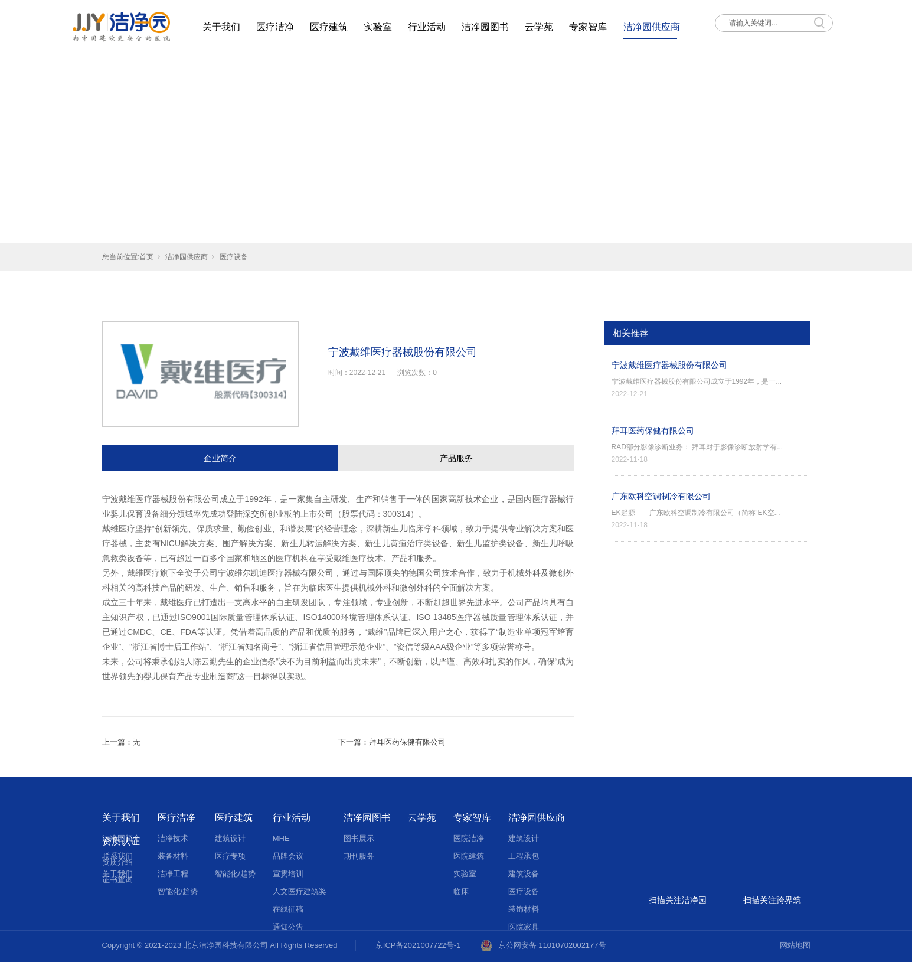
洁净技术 (173, 838)
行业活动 (427, 27)
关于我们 (221, 27)
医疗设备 (234, 257)
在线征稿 (288, 909)
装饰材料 (523, 909)
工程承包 (523, 856)
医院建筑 (468, 856)
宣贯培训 (288, 873)
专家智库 (588, 27)
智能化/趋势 (178, 891)
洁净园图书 (485, 27)
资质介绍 (117, 861)
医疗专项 (230, 856)
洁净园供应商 (651, 27)
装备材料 (173, 856)
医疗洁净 (275, 27)
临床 (461, 891)
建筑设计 (230, 838)
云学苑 (539, 27)
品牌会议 (288, 856)
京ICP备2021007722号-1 (418, 945)
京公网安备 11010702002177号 (552, 945)
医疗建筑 (329, 27)
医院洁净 (468, 838)
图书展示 (359, 838)
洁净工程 (173, 873)
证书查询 (117, 879)
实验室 (378, 27)
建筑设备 (523, 873)
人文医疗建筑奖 (299, 891)
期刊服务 (359, 856)
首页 (146, 257)
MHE (281, 838)
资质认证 (121, 841)
